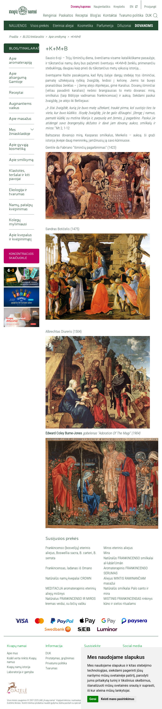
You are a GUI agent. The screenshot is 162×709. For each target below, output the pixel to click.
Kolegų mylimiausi (18, 222)
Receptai (81, 15)
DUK (149, 15)
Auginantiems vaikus (20, 105)
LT (136, 7)
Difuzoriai (124, 25)
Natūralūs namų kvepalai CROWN (68, 578)
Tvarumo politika (131, 15)
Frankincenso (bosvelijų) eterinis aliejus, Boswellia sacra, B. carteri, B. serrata (71, 553)
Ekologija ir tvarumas (18, 192)
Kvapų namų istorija (18, 667)
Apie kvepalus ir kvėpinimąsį (20, 237)
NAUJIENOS (18, 25)
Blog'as (95, 15)
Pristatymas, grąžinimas (60, 658)
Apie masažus (20, 118)
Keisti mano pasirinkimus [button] (117, 699)
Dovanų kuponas (81, 7)
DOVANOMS (144, 25)
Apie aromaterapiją (20, 60)
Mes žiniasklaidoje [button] (19, 131)
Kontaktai (110, 15)
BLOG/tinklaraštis (33, 37)
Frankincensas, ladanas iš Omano (69, 568)
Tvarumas (51, 668)
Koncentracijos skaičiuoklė (21, 256)
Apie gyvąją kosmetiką (18, 146)
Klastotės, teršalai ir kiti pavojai (19, 174)
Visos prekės (39, 25)
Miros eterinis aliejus (118, 548)
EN (131, 7)
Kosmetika (85, 25)
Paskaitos (66, 15)
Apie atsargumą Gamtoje (17, 77)
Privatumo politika (56, 663)
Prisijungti (150, 7)
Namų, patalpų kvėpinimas (21, 207)
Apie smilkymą (57, 37)
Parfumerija (105, 25)
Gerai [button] (92, 699)
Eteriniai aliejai (63, 25)
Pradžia (13, 37)
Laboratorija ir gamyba (20, 672)
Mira (107, 553)
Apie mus (12, 653)
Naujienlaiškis (102, 7)
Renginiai (50, 15)
